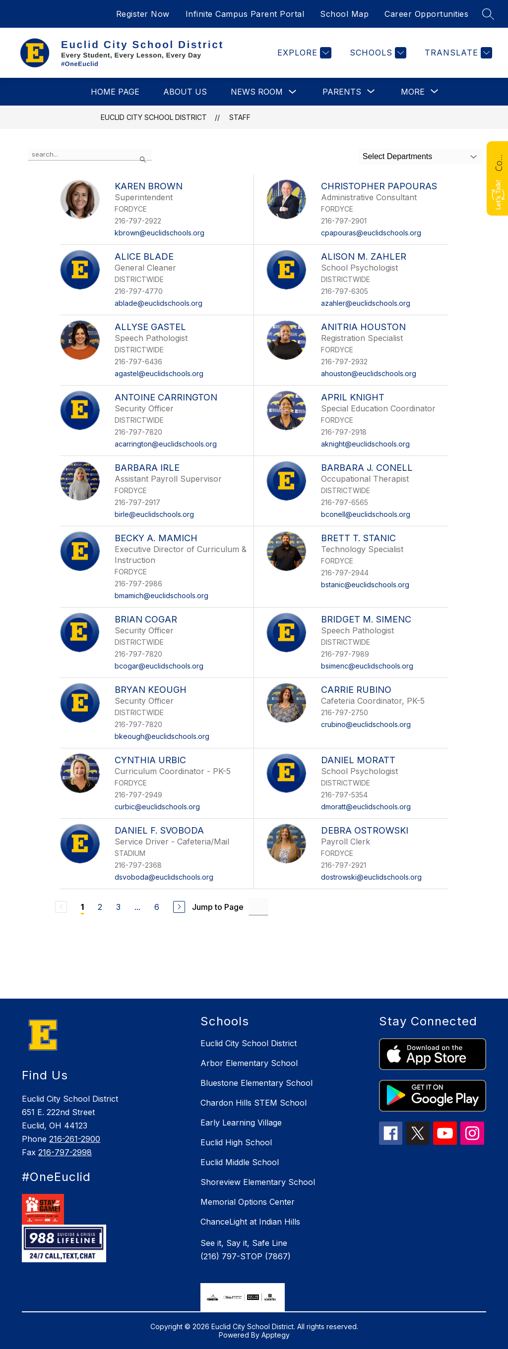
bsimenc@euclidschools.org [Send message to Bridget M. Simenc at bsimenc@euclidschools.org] (367, 666)
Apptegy (275, 1335)
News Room (257, 92)
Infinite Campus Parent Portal (245, 14)
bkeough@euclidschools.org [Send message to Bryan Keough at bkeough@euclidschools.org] (162, 736)
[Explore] (303, 53)
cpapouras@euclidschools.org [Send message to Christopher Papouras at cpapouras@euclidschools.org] (371, 232)
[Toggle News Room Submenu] (293, 92)
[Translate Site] (457, 53)
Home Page (115, 92)
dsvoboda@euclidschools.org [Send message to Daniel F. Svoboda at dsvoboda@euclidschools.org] (164, 877)
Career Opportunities (426, 14)
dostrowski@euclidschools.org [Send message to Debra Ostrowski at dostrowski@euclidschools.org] (371, 877)
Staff (240, 117)
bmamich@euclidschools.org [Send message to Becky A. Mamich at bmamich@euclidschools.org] (161, 595)
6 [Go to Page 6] (156, 907)
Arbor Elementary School (249, 1063)
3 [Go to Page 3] (118, 907)
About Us (185, 92)
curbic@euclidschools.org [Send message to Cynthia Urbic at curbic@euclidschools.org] (157, 806)
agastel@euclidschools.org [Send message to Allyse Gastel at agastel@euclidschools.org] (159, 373)
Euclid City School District (154, 117)
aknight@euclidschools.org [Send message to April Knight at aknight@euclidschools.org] (365, 444)
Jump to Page (218, 907)
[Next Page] (179, 907)
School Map (344, 14)
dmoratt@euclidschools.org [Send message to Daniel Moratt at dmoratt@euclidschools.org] (366, 806)
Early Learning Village (241, 1122)
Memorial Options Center (247, 1202)
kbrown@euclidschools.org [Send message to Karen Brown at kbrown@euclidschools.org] (159, 232)
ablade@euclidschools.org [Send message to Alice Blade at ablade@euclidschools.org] (158, 303)
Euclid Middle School (239, 1162)
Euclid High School (236, 1142)
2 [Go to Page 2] (100, 907)
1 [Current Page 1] (82, 907)
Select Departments (398, 156)
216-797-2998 (65, 1152)
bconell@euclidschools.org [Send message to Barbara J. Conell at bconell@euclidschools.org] (365, 514)
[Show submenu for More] (413, 92)
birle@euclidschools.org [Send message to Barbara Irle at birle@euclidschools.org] (154, 514)
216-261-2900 (74, 1139)
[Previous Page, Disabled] (61, 907)
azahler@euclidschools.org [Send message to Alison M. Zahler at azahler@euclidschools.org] (365, 303)
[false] (90, 155)
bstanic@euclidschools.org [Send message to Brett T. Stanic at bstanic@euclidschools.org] (365, 584)
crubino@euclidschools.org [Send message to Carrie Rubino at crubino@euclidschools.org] (366, 724)
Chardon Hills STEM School (253, 1103)
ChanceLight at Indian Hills (250, 1222)
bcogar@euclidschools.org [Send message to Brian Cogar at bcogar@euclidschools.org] (159, 666)
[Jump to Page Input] (258, 906)
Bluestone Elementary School (256, 1083)
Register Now (143, 14)
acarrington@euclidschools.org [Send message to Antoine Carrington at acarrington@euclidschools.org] (166, 444)
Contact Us (499, 161)
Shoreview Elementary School (257, 1182)
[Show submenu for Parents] (341, 92)
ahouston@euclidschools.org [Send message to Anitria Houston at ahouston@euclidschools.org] (368, 373)
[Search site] (488, 14)
